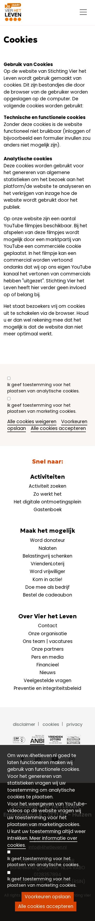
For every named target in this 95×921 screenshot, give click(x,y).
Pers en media (47, 657)
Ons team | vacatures (48, 641)
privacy (74, 724)
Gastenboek (48, 509)
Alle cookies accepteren (58, 428)
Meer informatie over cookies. (42, 841)
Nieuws (48, 672)
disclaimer (24, 724)
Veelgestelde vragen (47, 680)
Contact (47, 625)
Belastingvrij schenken (47, 556)
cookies (51, 724)
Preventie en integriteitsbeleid (47, 688)
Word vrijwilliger (47, 571)
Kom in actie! (47, 579)
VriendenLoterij (47, 563)
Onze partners (47, 649)
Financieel (48, 665)
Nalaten (48, 548)
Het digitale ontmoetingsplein (47, 502)
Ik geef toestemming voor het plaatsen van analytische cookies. (43, 388)
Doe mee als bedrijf (47, 587)
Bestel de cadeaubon (47, 595)
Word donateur (47, 540)
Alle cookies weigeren (31, 421)
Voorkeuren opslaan (48, 896)
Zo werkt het (47, 494)
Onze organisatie (47, 633)
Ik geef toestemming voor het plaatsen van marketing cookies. (41, 408)
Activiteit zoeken (47, 486)
